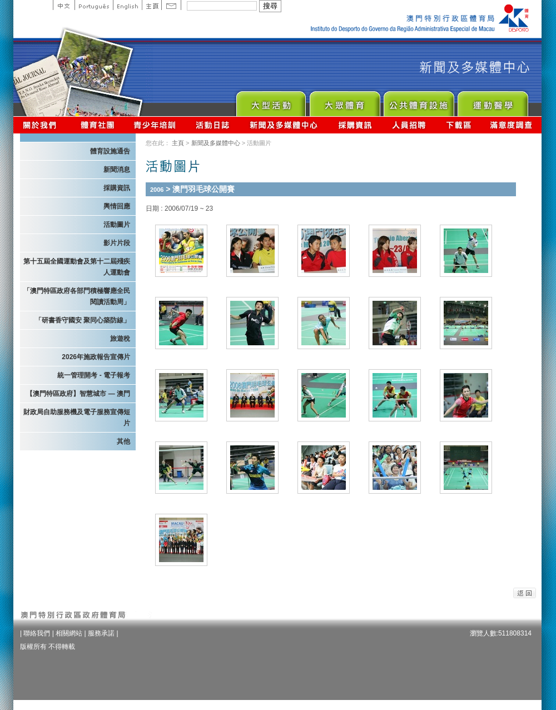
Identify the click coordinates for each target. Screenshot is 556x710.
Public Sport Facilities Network (418, 101)
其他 (123, 441)
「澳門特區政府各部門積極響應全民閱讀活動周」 (76, 296)
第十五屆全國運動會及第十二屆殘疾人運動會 (76, 266)
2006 (156, 189)
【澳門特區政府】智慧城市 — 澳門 (78, 394)
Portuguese (94, 5)
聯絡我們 (36, 633)
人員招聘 (409, 124)
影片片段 (116, 243)
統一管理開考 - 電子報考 (93, 375)
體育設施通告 (110, 151)
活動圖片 (116, 225)
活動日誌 (213, 124)
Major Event (270, 101)
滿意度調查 (511, 124)
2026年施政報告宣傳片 (96, 357)
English (127, 5)
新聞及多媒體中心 (284, 124)
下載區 (458, 124)
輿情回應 (116, 206)
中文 (64, 5)
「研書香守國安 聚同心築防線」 (82, 320)
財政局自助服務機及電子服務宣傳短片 (76, 417)
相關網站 (69, 633)
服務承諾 (101, 633)
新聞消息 (116, 169)
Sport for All (344, 101)
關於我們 (42, 124)
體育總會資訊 (97, 124)
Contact (171, 5)
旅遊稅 (120, 338)
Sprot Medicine (492, 101)
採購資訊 (355, 124)
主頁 (151, 5)
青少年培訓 (155, 124)
